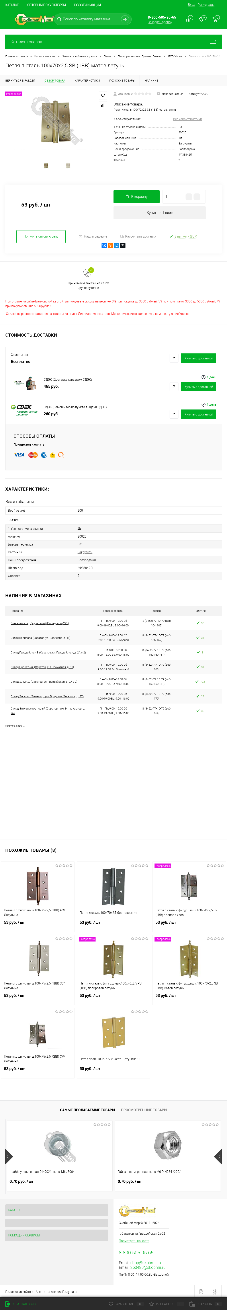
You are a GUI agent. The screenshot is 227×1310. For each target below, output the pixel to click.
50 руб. (113, 1071)
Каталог (12, 5)
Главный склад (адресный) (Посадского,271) (40, 622)
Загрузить (185, 143)
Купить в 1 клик (160, 213)
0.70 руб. (21, 1180)
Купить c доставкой (198, 359)
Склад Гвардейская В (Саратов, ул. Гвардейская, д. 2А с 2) (48, 651)
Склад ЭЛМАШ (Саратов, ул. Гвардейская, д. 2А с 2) (44, 680)
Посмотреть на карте (134, 1240)
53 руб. (38, 924)
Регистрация (207, 4)
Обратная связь (21, 1304)
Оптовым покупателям (46, 5)
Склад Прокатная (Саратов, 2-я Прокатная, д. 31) (42, 666)
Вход (191, 4)
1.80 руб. (166, 1180)
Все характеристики (187, 119)
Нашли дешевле (93, 237)
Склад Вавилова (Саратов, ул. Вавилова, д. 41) (40, 637)
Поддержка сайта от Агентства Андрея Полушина (41, 1291)
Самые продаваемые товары (87, 1109)
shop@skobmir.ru (145, 1262)
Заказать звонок (160, 22)
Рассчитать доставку (138, 237)
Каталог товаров (113, 42)
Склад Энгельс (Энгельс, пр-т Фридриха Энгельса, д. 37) (47, 695)
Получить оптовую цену (41, 237)
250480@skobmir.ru (148, 1266)
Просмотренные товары (144, 1109)
